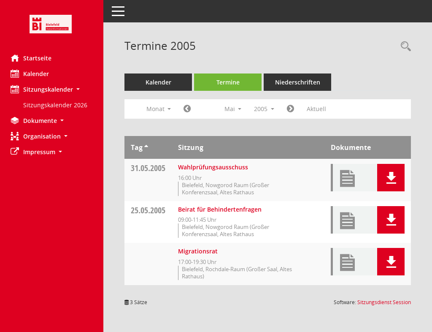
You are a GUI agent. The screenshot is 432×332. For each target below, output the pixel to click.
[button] (52, 89)
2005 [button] (266, 109)
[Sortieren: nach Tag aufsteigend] (148, 147)
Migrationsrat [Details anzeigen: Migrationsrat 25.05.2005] (200, 251)
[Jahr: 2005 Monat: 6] (292, 109)
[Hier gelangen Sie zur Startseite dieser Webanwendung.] (52, 24)
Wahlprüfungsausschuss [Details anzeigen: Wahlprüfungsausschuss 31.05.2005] (215, 167)
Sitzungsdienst (384, 302)
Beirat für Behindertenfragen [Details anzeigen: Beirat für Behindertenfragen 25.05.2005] (222, 209)
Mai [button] (234, 109)
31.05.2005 (150, 168)
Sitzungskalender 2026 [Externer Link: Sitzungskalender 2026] (57, 105)
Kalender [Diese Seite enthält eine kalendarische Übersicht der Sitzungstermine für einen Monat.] (32, 73)
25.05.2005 (150, 210)
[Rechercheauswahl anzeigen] (404, 47)
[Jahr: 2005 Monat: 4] (189, 109)
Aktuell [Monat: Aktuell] (318, 109)
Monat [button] (160, 109)
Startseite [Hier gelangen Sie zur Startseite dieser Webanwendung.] (33, 58)
